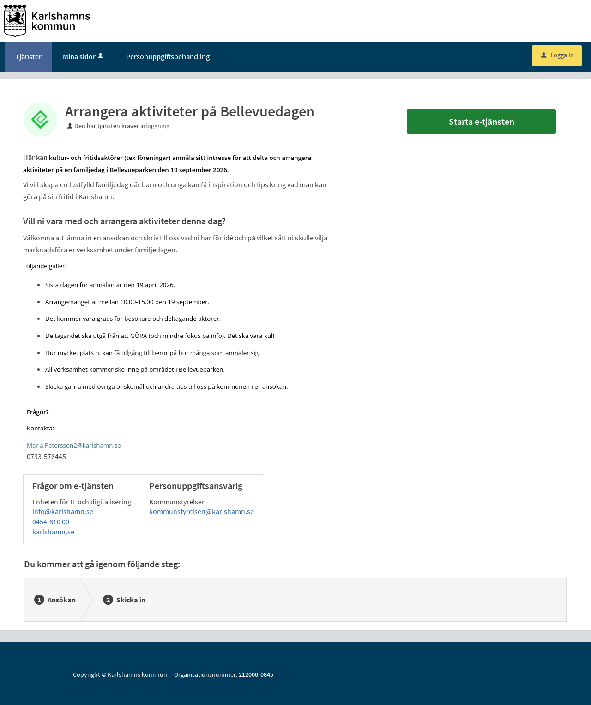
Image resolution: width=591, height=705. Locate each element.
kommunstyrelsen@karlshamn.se (201, 511)
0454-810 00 (50, 521)
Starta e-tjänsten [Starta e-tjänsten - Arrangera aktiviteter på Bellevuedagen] (481, 121)
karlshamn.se (53, 531)
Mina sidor (84, 56)
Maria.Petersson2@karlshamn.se (74, 445)
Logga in (557, 55)
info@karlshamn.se (62, 511)
